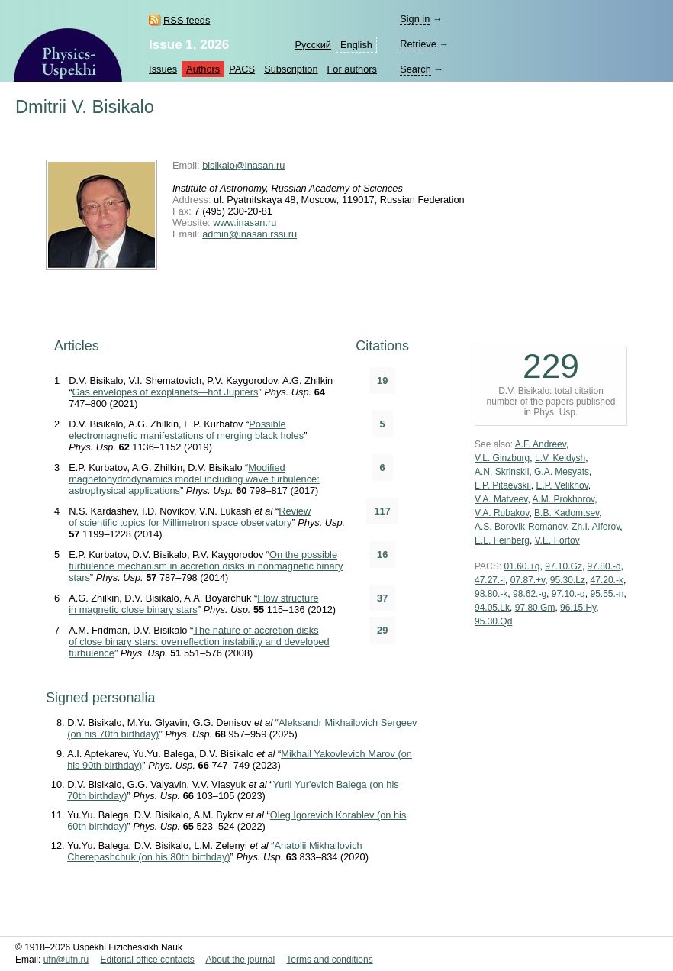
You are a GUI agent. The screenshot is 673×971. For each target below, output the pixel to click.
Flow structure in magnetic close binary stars (193, 603)
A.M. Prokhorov (563, 499)
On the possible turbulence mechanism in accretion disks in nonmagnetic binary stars (206, 566)
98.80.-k (491, 594)
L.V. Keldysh (560, 458)
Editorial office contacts (148, 959)
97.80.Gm (535, 607)
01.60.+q (521, 566)
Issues (163, 69)
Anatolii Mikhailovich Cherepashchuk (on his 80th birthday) (214, 851)
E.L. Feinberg (502, 540)
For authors (352, 69)
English (356, 44)
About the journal (240, 959)
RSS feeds (186, 20)
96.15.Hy (578, 607)
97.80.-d (604, 566)
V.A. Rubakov (502, 513)
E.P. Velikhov (562, 485)
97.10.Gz (563, 566)
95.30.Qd (493, 621)
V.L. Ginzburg (502, 458)
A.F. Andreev (540, 444)
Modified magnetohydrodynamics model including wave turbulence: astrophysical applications (194, 479)
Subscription (290, 69)
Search (415, 69)
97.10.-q (568, 594)
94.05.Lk (492, 607)
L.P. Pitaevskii (503, 485)
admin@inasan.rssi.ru (249, 234)
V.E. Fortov (557, 540)
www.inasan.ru (244, 222)
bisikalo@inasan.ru (243, 165)
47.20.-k (607, 580)
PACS (242, 69)
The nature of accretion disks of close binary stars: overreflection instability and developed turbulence (199, 641)
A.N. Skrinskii (502, 471)
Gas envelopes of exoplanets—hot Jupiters (165, 392)
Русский (313, 44)
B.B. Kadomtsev (566, 513)
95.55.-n (606, 594)
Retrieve (418, 44)
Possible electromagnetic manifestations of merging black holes (186, 429)
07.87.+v (527, 580)
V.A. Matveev (501, 499)
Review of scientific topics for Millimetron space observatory (190, 516)
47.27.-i (490, 580)
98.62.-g (529, 594)
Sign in (415, 18)
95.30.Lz (567, 580)
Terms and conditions (329, 959)
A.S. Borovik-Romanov (521, 526)
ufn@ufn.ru (66, 959)
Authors (203, 69)
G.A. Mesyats (561, 471)
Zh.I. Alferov (596, 526)
